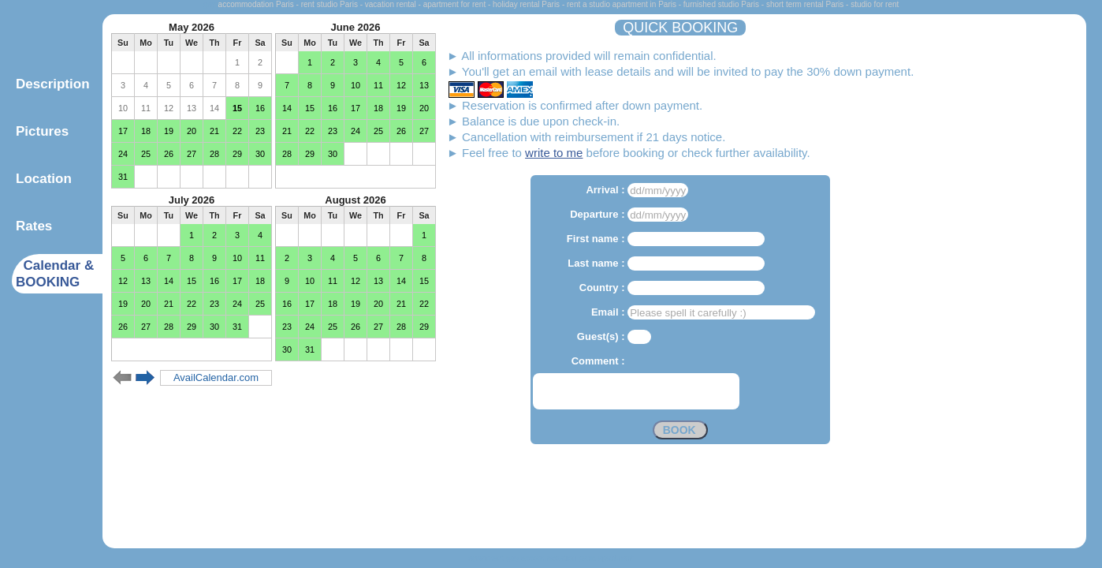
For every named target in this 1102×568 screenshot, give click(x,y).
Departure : (598, 214)
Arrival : (606, 190)
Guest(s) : (602, 336)
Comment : (599, 361)
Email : (609, 312)
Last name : (597, 263)
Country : (603, 287)
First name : (597, 239)
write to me (554, 152)
